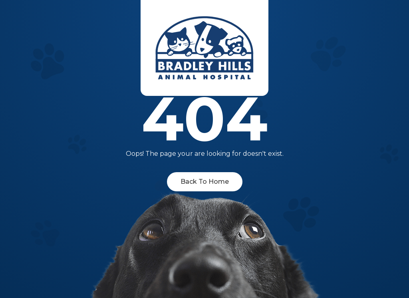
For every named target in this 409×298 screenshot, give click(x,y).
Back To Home (205, 181)
